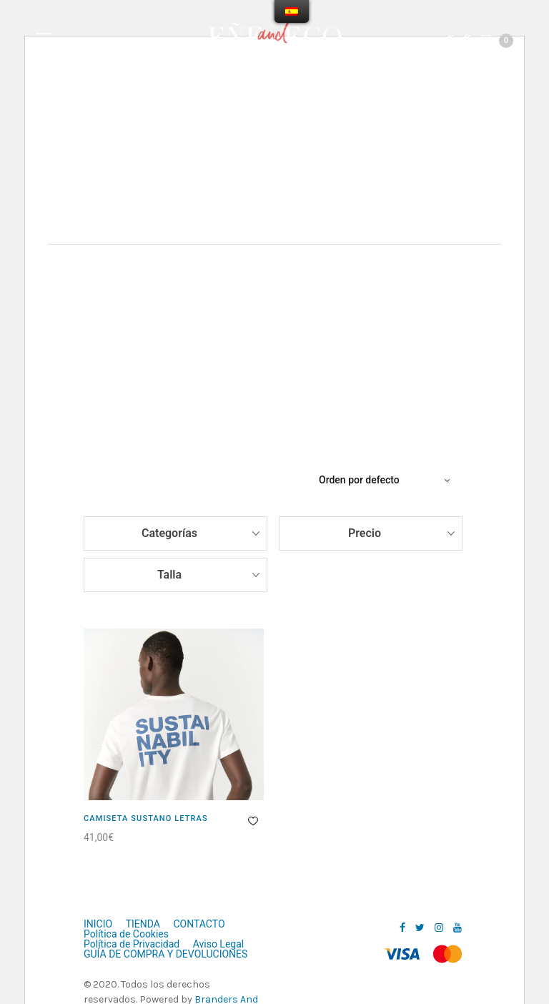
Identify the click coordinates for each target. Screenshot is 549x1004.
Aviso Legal (218, 944)
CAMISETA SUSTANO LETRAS (146, 818)
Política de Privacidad (131, 944)
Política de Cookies (126, 934)
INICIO (98, 924)
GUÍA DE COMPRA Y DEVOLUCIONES (165, 954)
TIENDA (143, 924)
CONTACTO (198, 924)
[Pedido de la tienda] (386, 480)
